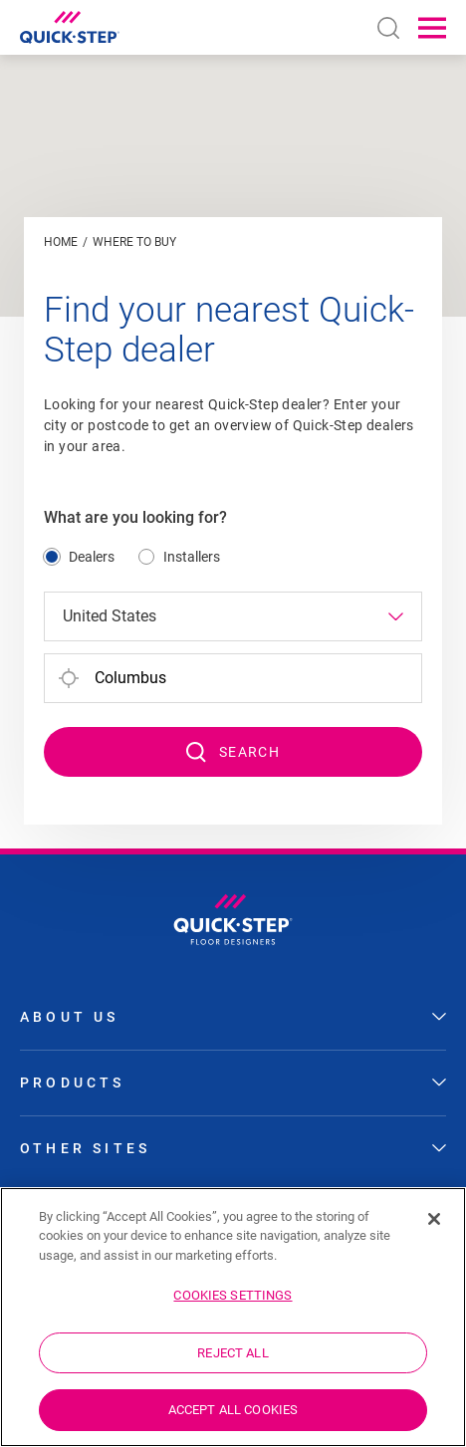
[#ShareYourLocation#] (69, 678)
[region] (233, 1317)
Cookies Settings (232, 1295)
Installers (191, 557)
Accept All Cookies (233, 1409)
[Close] (434, 1219)
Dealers (92, 557)
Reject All (232, 1352)
